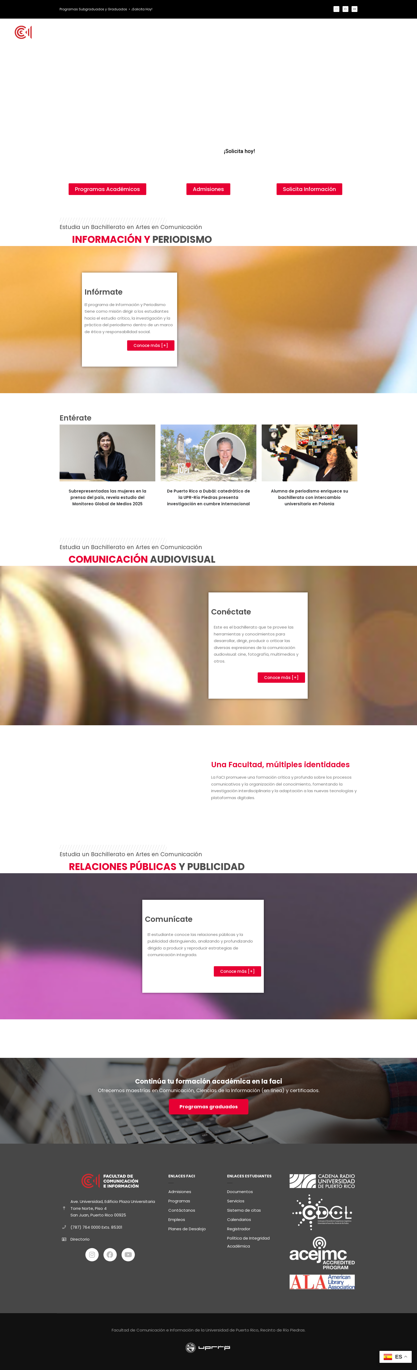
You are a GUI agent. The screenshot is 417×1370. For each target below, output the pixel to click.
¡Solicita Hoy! (142, 9)
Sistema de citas (244, 1210)
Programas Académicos (206, 32)
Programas (179, 1201)
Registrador (238, 1229)
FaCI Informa (363, 32)
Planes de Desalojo (187, 1229)
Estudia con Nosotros (148, 32)
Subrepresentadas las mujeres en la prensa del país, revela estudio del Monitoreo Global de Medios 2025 (107, 497)
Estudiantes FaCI (257, 32)
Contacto (398, 32)
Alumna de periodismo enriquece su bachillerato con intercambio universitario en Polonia (309, 497)
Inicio (108, 32)
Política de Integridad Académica (248, 1242)
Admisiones (179, 1191)
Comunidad (296, 32)
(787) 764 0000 (85, 1227)
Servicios (235, 1201)
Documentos (240, 1191)
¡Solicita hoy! (239, 151)
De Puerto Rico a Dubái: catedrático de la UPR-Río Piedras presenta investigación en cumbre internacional (208, 497)
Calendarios (239, 1219)
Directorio (80, 1239)
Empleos (176, 1219)
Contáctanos (181, 1210)
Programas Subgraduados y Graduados (93, 9)
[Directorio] (64, 1239)
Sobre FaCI (329, 32)
